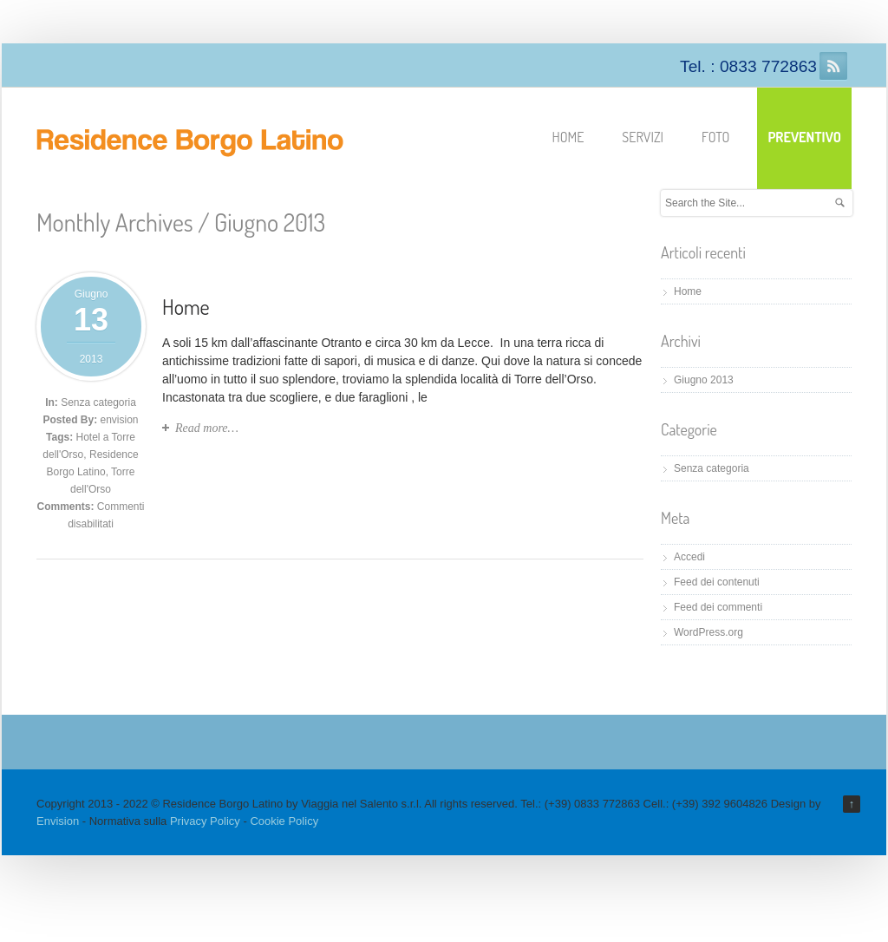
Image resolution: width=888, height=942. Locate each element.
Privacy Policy (205, 821)
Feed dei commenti (718, 607)
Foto (715, 137)
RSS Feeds (833, 66)
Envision (57, 821)
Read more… (206, 428)
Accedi (689, 557)
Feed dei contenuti (717, 582)
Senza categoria (98, 402)
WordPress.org (708, 632)
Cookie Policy (284, 821)
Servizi (642, 137)
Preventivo (804, 137)
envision (120, 420)
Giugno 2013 (704, 380)
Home (568, 137)
